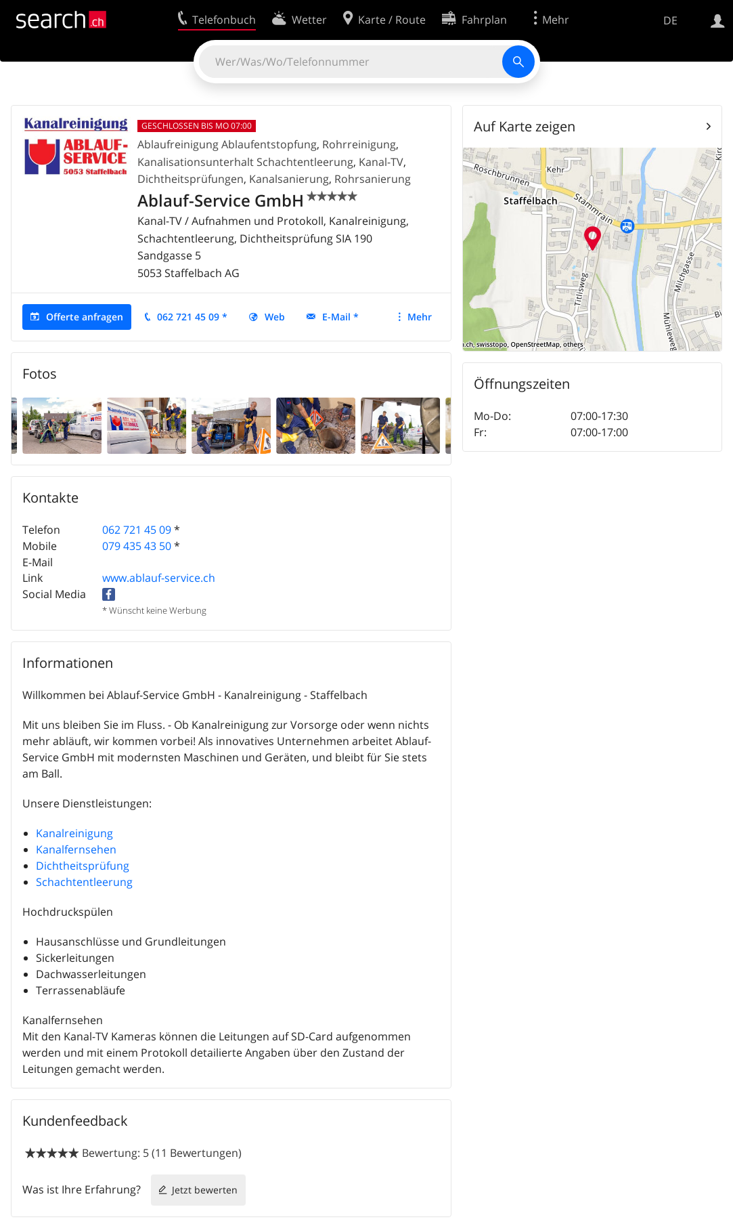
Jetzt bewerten (205, 1189)
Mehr (419, 316)
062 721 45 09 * (192, 316)
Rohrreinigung (359, 144)
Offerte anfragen (84, 316)
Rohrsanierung (372, 178)
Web (275, 316)
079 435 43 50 (136, 545)
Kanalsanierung (289, 178)
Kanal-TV (381, 161)
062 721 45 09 (136, 529)
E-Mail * (340, 316)
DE (670, 20)
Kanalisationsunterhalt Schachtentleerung (245, 161)
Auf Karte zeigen (524, 126)
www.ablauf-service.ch (158, 577)
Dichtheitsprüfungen (190, 178)
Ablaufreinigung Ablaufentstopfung (227, 144)
